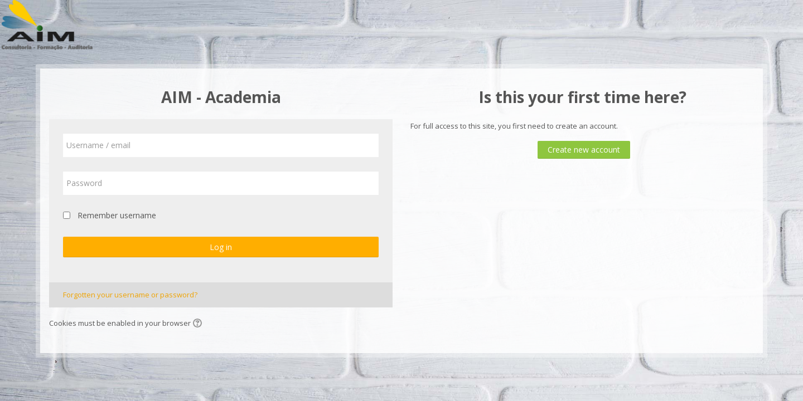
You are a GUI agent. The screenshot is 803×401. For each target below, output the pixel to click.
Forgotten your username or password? (130, 295)
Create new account (584, 149)
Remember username (117, 215)
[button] (199, 324)
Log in (221, 247)
